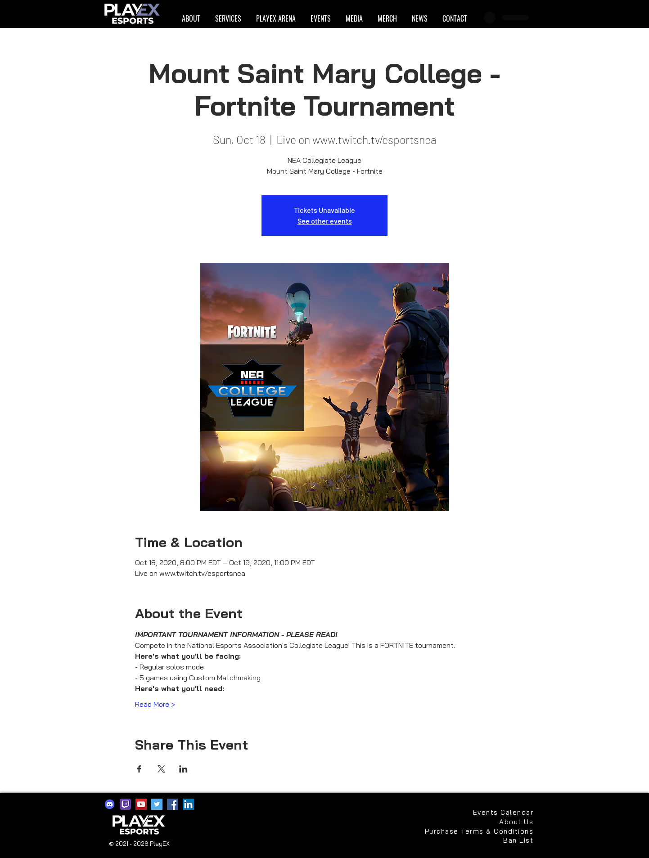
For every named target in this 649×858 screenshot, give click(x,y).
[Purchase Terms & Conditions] (478, 831)
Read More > (155, 704)
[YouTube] (141, 804)
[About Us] (512, 821)
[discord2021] (109, 804)
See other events (324, 220)
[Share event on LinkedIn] (183, 769)
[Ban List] (503, 840)
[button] (190, 18)
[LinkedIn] (188, 804)
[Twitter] (156, 804)
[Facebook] (172, 804)
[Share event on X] (161, 769)
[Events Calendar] (503, 812)
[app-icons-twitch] (125, 804)
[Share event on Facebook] (139, 769)
